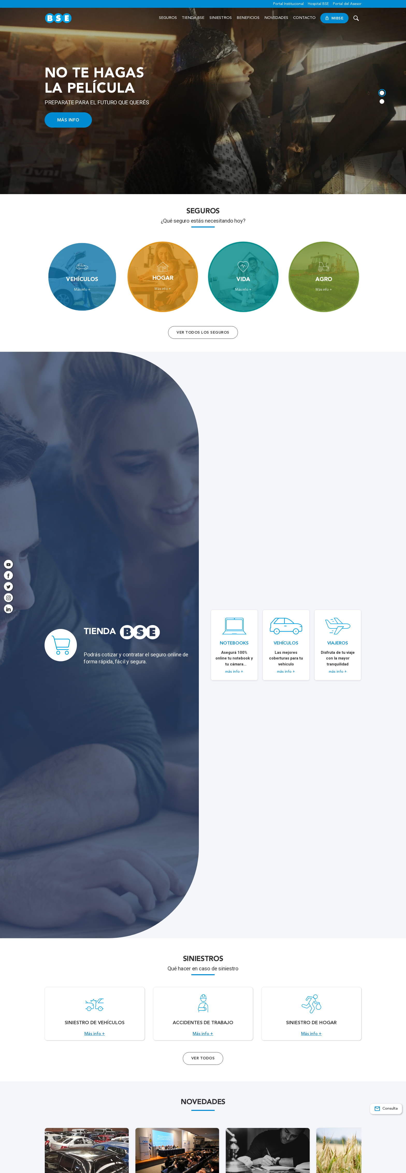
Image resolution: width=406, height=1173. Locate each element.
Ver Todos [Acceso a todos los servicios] (203, 1064)
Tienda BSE (193, 18)
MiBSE (334, 18)
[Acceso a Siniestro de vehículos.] (95, 1016)
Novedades (276, 18)
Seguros (168, 18)
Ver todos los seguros (203, 332)
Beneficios (248, 18)
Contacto (304, 18)
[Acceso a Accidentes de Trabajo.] (203, 1016)
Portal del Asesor (347, 4)
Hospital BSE (318, 4)
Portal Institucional (288, 4)
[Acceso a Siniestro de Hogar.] (311, 1016)
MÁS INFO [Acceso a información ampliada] (68, 119)
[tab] (382, 92)
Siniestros (220, 18)
